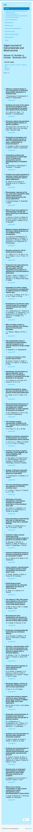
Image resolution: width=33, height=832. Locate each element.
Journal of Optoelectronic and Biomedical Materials (17, 15)
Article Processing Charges (11, 34)
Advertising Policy (9, 37)
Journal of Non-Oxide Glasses (12, 17)
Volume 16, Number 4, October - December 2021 (15, 65)
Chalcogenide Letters (10, 12)
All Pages (6, 69)
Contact (7, 40)
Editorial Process (9, 25)
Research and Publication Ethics (13, 28)
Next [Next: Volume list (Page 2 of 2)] (26, 819)
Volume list (7, 68)
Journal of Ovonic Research (12, 14)
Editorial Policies (9, 22)
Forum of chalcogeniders (11, 19)
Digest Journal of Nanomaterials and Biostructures (16, 11)
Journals (7, 8)
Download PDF (11, 100)
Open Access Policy (10, 31)
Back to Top (28, 828)
